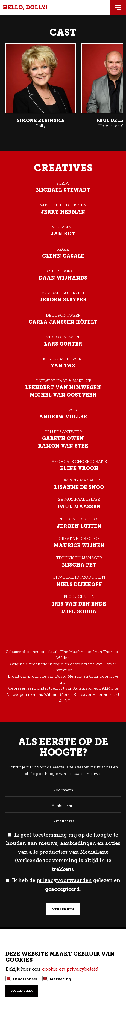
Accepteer (22, 991)
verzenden (63, 909)
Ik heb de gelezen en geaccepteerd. (63, 885)
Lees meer (40, 86)
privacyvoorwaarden (64, 880)
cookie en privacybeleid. (71, 969)
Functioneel (25, 979)
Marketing (60, 979)
